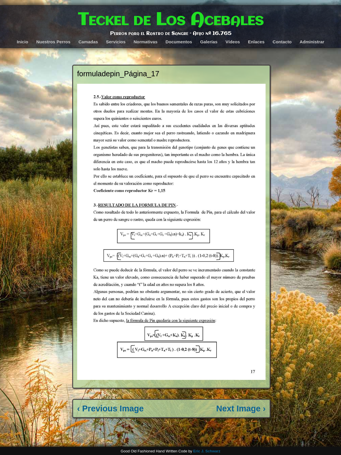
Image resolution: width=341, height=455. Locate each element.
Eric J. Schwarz (206, 451)
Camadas (88, 41)
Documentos (179, 41)
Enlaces (256, 41)
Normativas (145, 41)
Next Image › (241, 408)
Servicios (116, 41)
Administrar (312, 41)
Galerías (209, 41)
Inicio (22, 41)
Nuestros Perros (53, 41)
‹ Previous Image (110, 408)
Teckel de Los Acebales (171, 20)
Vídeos (232, 41)
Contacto (282, 41)
